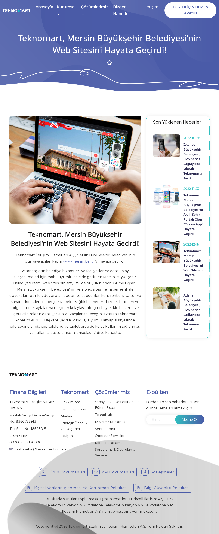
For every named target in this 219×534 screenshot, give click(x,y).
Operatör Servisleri (110, 435)
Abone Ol (190, 420)
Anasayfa (44, 7)
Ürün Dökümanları (62, 471)
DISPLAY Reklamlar (111, 421)
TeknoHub (103, 415)
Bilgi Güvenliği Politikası (162, 486)
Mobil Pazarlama (109, 442)
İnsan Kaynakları (74, 409)
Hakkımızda (70, 402)
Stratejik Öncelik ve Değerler (74, 425)
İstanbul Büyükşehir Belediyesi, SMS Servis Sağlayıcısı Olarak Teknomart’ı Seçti (192, 161)
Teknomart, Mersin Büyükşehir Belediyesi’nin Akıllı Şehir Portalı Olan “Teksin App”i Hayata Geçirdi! (194, 214)
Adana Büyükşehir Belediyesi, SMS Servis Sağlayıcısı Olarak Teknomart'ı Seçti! (192, 312)
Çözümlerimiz (94, 7)
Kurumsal (66, 7)
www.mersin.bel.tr (78, 261)
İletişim (151, 7)
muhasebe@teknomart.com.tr (40, 449)
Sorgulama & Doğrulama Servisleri (115, 452)
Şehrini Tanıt (105, 428)
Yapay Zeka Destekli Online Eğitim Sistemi (117, 405)
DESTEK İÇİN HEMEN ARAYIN (190, 10)
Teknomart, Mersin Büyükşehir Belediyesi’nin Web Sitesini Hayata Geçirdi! (194, 265)
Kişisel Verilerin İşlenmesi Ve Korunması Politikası (76, 486)
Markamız (69, 416)
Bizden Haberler (120, 10)
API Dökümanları (113, 471)
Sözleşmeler (158, 471)
